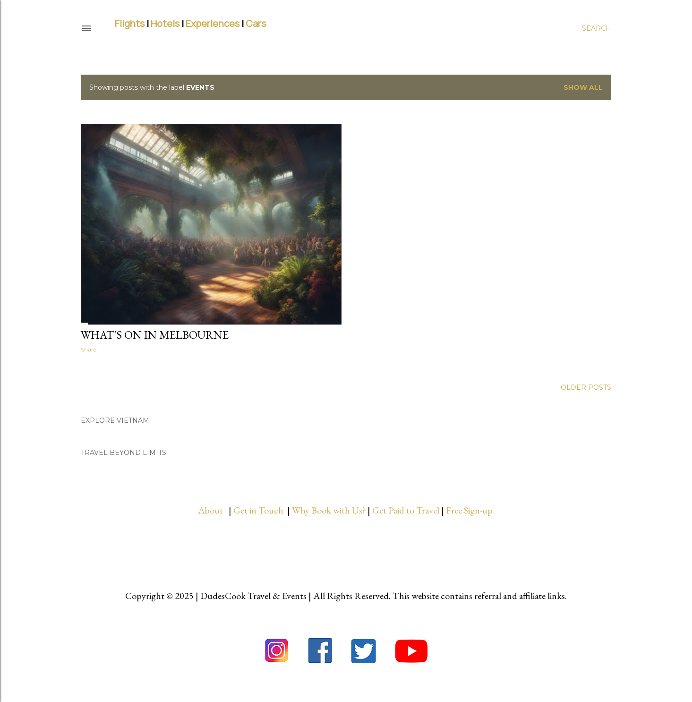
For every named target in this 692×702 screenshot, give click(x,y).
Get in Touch (259, 510)
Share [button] (88, 349)
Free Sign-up (470, 510)
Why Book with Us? (329, 510)
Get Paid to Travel (405, 510)
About (213, 510)
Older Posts (586, 387)
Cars (256, 23)
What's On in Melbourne (155, 334)
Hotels (165, 23)
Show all (583, 87)
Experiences (212, 23)
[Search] (596, 28)
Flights (130, 23)
